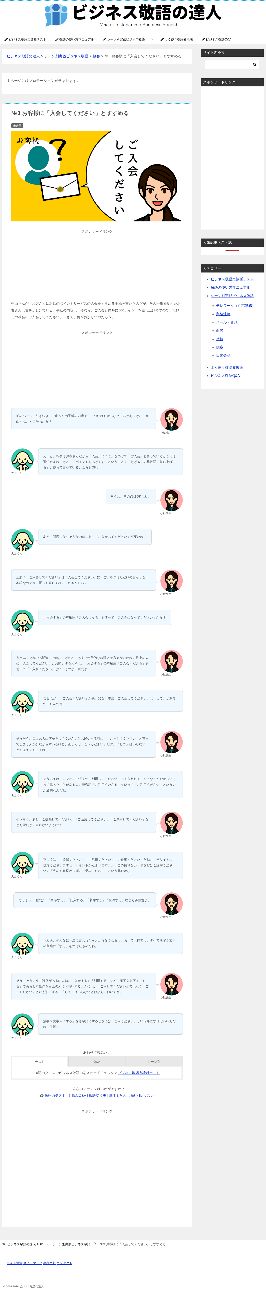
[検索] (232, 64)
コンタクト (64, 1263)
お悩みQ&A (77, 1095)
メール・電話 (227, 322)
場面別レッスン (142, 1095)
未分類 (17, 125)
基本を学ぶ (118, 1095)
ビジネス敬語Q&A (216, 39)
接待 (219, 339)
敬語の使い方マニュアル (74, 39)
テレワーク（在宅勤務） (236, 306)
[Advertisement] (97, 266)
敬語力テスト (55, 1095)
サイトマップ (32, 1263)
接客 (219, 347)
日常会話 (223, 355)
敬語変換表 (97, 1095)
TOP (25, 1244)
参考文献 (49, 1263)
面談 (219, 331)
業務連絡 (223, 314)
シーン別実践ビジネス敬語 (124, 39)
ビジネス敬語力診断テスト (25, 39)
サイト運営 (14, 1263)
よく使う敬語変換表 (177, 39)
